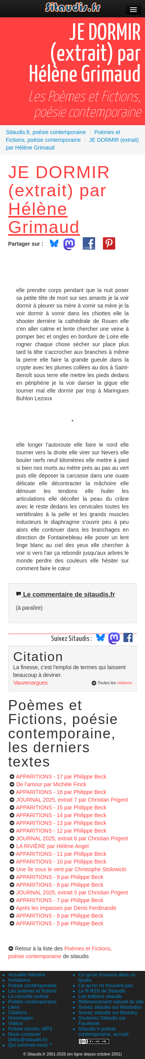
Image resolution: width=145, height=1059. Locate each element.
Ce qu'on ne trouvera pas (105, 985)
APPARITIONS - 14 (61, 815)
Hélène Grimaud (44, 217)
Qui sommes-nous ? (30, 1045)
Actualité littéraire (27, 974)
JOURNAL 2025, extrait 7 (72, 800)
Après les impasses (66, 908)
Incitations (19, 980)
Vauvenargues (30, 683)
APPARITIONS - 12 (61, 831)
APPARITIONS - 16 (61, 792)
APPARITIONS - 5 (59, 923)
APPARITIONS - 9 (59, 877)
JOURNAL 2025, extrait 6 (72, 838)
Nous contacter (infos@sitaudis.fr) (28, 1037)
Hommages (20, 1018)
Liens (14, 1007)
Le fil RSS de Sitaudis (102, 991)
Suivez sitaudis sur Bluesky (108, 1012)
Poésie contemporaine (32, 985)
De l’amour (51, 784)
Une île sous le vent (71, 869)
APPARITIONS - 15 (61, 807)
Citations (17, 1012)
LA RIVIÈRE (52, 846)
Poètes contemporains (32, 1002)
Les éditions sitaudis (100, 996)
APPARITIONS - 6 (59, 916)
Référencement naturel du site (111, 1002)
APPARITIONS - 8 (59, 885)
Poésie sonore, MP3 (30, 1029)
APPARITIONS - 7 (59, 900)
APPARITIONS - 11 (61, 854)
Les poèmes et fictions (32, 991)
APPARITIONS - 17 (61, 776)
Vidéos (15, 1023)
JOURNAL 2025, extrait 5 (72, 892)
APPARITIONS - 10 (61, 861)
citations (124, 682)
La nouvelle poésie (28, 996)
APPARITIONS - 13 (61, 823)
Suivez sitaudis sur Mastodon (110, 1007)
